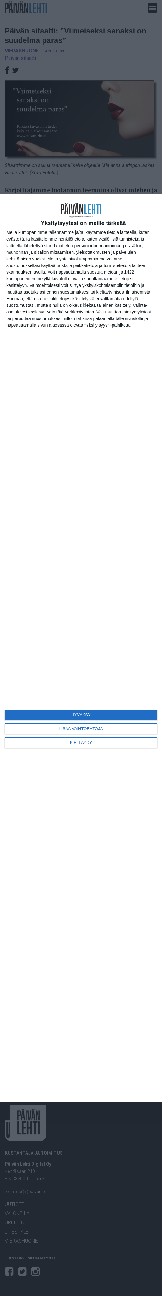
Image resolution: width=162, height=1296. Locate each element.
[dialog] (81, 648)
